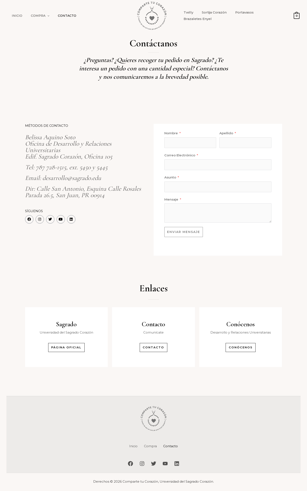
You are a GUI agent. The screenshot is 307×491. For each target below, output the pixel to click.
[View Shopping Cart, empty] (297, 16)
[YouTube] (167, 464)
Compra (36, 15)
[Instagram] (139, 464)
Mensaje (171, 199)
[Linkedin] (181, 464)
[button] (43, 15)
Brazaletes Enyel (272, 16)
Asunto (170, 177)
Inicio (15, 16)
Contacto (60, 16)
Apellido (226, 133)
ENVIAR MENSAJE (183, 232)
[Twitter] (153, 464)
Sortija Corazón (214, 16)
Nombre (171, 133)
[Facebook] (126, 464)
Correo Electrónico (179, 155)
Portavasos (242, 16)
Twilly (191, 16)
